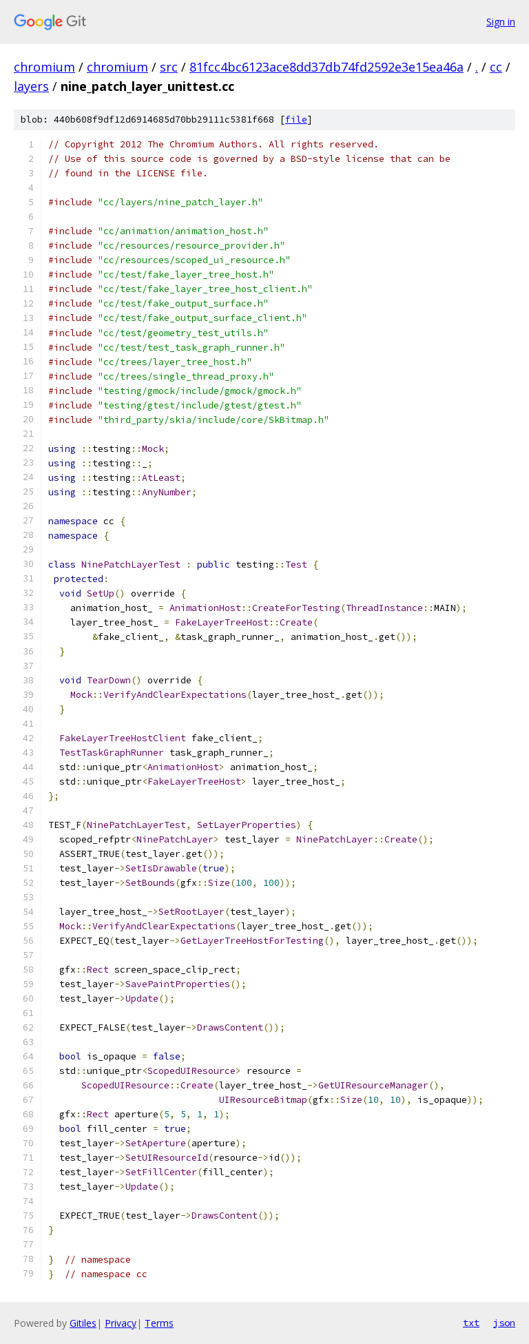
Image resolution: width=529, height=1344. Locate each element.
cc (496, 67)
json (504, 1322)
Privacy (120, 1323)
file (296, 119)
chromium (44, 67)
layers (31, 86)
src (169, 67)
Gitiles (83, 1323)
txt (471, 1322)
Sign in (500, 21)
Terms (159, 1323)
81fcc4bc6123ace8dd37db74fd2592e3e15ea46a (326, 67)
